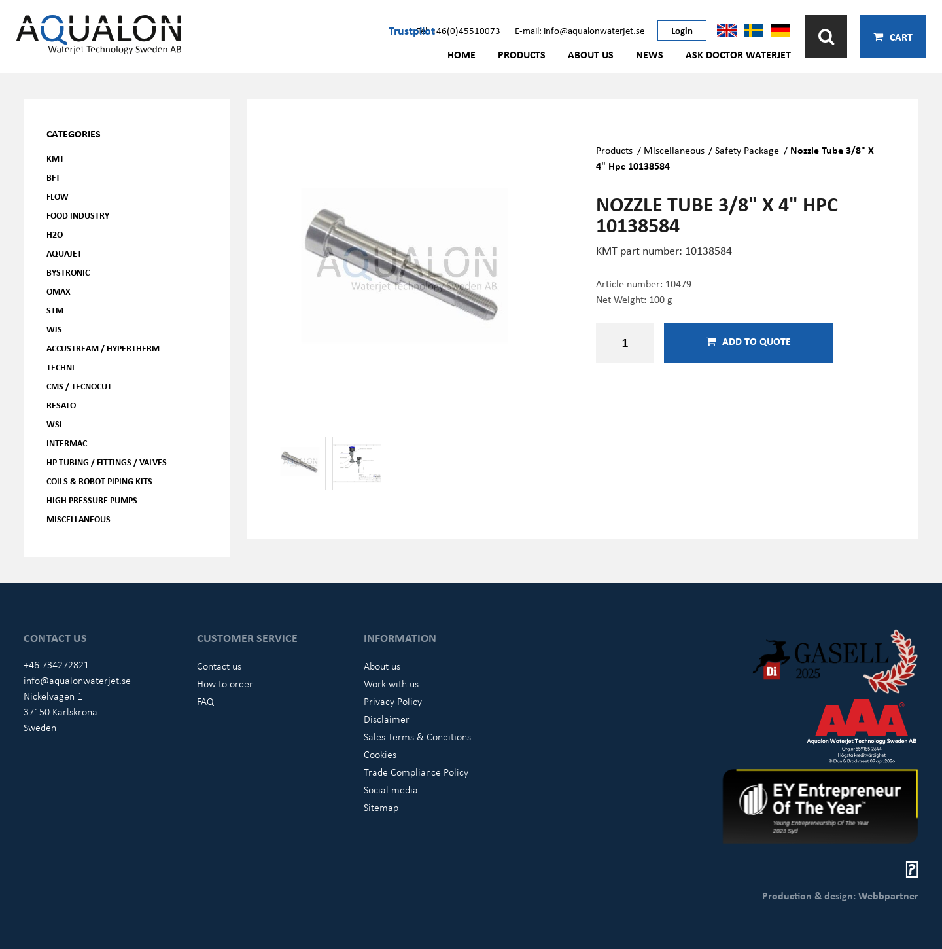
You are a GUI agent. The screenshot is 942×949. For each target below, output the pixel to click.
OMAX (58, 291)
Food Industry (77, 215)
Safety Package (747, 150)
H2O (54, 234)
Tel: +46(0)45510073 (458, 30)
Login (682, 30)
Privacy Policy (393, 701)
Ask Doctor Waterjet (738, 54)
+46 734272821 (56, 664)
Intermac (66, 443)
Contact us (219, 665)
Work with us (391, 683)
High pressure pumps (91, 499)
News (649, 54)
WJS (54, 329)
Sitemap (381, 807)
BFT (53, 177)
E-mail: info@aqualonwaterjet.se (579, 30)
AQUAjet (64, 253)
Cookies (380, 754)
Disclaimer (387, 718)
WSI (54, 424)
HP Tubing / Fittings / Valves (106, 462)
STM (54, 310)
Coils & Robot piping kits (99, 480)
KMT (55, 158)
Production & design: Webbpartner (840, 895)
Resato (61, 405)
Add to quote (748, 341)
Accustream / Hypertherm (103, 348)
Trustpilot (412, 30)
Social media (391, 789)
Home (461, 54)
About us (591, 54)
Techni (60, 367)
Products (522, 54)
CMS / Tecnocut (79, 386)
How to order (225, 683)
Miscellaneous (78, 518)
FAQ (205, 701)
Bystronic (68, 272)
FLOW (57, 196)
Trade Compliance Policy (416, 771)
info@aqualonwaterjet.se (77, 680)
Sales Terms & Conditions (417, 736)
